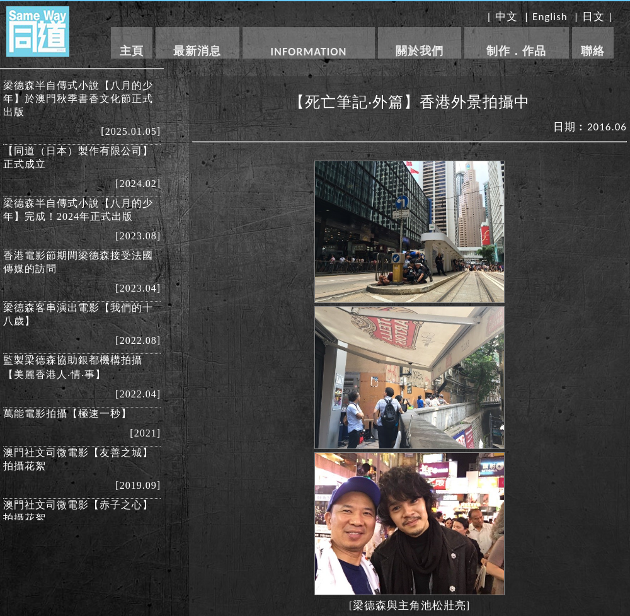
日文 (593, 16)
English (550, 16)
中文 (506, 16)
